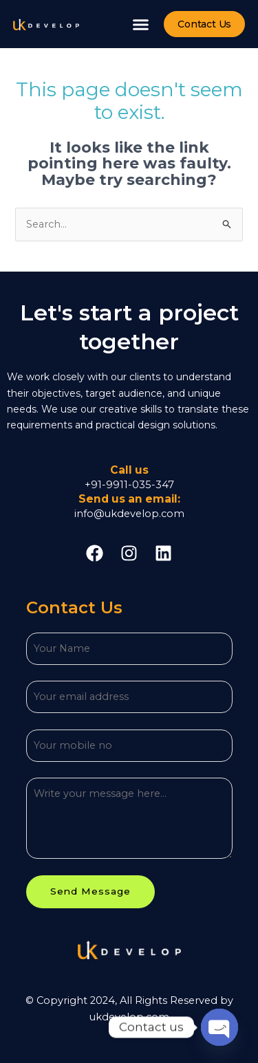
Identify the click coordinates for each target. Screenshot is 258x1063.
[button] (141, 24)
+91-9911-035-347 (129, 485)
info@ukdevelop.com (129, 513)
